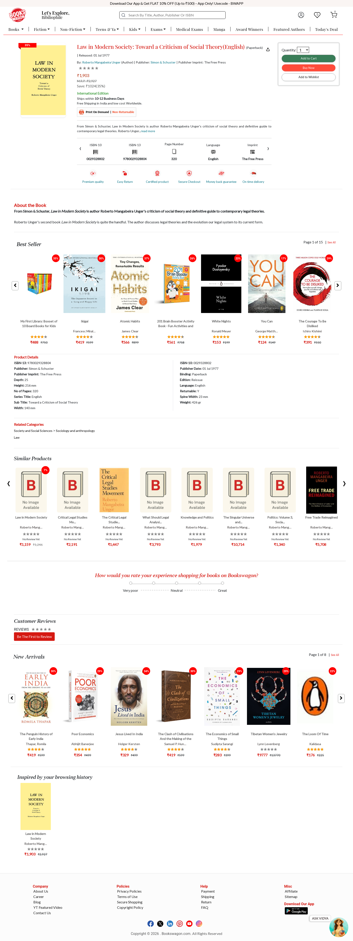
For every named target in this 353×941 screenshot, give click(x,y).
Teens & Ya (106, 29)
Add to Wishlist (309, 77)
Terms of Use (127, 896)
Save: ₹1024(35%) (91, 86)
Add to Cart (309, 58)
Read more (148, 131)
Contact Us (42, 913)
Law (17, 437)
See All (331, 242)
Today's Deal (326, 29)
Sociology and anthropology (75, 431)
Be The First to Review (34, 636)
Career (38, 896)
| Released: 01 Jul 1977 (93, 55)
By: (98, 62)
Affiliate (291, 891)
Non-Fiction (71, 29)
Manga (219, 29)
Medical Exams (189, 29)
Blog (37, 902)
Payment (208, 891)
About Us (40, 891)
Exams (157, 29)
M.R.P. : (87, 81)
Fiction (40, 29)
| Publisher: (155, 62)
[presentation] (80, 148)
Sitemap (291, 896)
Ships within (100, 98)
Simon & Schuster (163, 62)
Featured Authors (289, 29)
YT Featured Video (47, 907)
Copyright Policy (130, 907)
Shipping (207, 896)
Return (206, 902)
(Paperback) (254, 48)
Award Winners (249, 29)
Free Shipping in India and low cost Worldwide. (109, 103)
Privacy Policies (129, 891)
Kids (133, 29)
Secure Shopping (130, 902)
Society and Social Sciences (33, 431)
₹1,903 (83, 75)
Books (14, 29)
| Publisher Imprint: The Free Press (201, 62)
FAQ (204, 907)
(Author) (127, 62)
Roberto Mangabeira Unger (101, 62)
